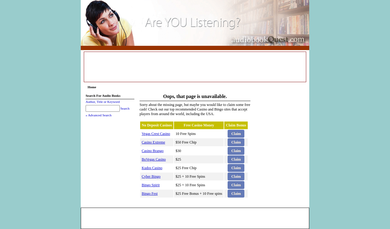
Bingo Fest (150, 193)
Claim (236, 134)
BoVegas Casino (154, 159)
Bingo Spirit (151, 185)
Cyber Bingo (151, 176)
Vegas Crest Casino (156, 134)
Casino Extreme (153, 142)
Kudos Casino (152, 168)
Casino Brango (153, 151)
